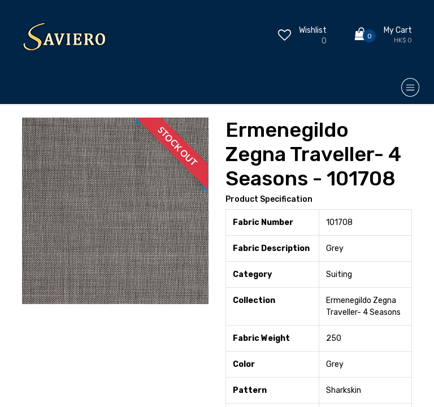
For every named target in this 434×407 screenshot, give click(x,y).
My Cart (398, 30)
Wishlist (313, 30)
